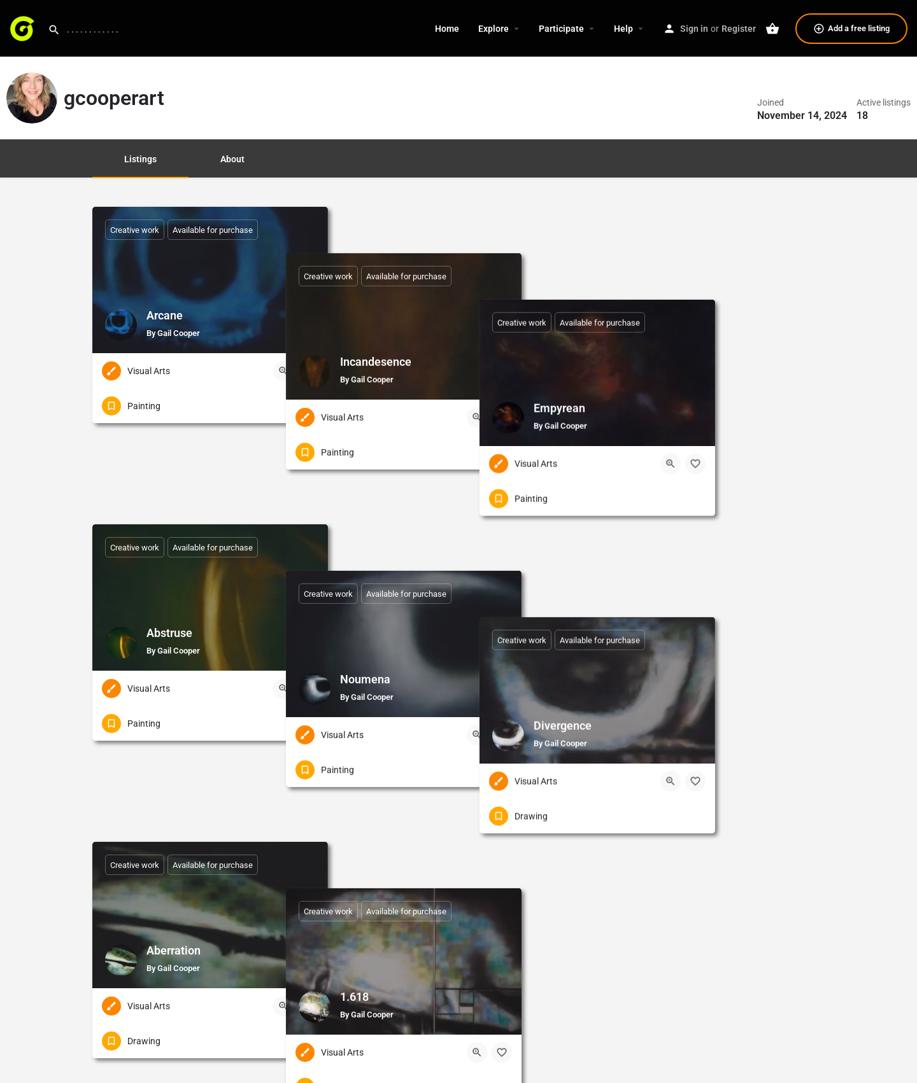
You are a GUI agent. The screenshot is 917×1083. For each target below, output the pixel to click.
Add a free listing (851, 28)
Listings (140, 159)
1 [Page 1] (478, 924)
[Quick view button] (283, 371)
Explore (493, 29)
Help (623, 29)
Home (447, 29)
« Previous (434, 924)
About (232, 159)
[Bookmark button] (308, 371)
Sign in (694, 29)
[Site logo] (24, 27)
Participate (561, 29)
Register (739, 29)
